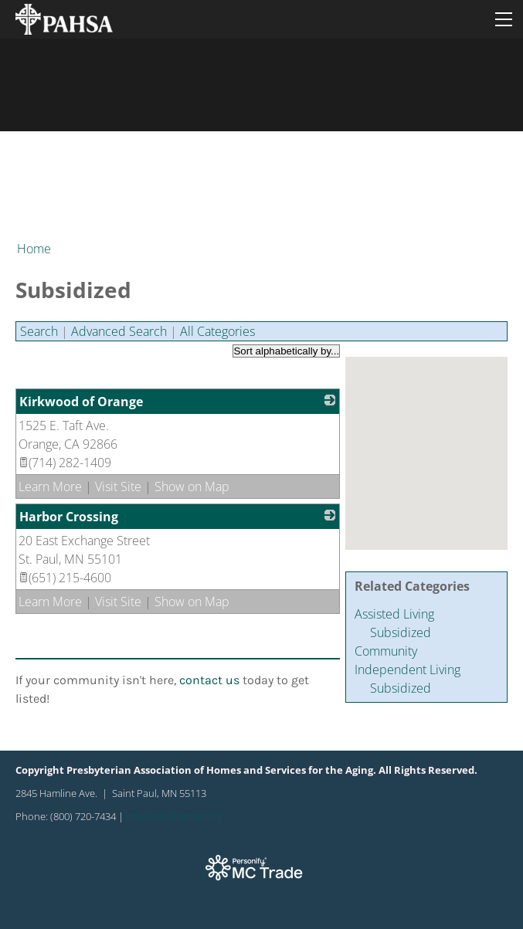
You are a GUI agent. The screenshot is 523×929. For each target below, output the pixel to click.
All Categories (217, 331)
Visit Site (118, 486)
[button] (412, 446)
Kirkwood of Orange (81, 401)
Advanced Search (119, 331)
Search (39, 331)
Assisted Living (394, 613)
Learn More (50, 486)
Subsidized (400, 632)
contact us (209, 680)
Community (386, 651)
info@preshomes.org (174, 816)
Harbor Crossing (68, 516)
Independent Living (407, 669)
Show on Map (192, 486)
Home (34, 248)
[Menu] (503, 19)
